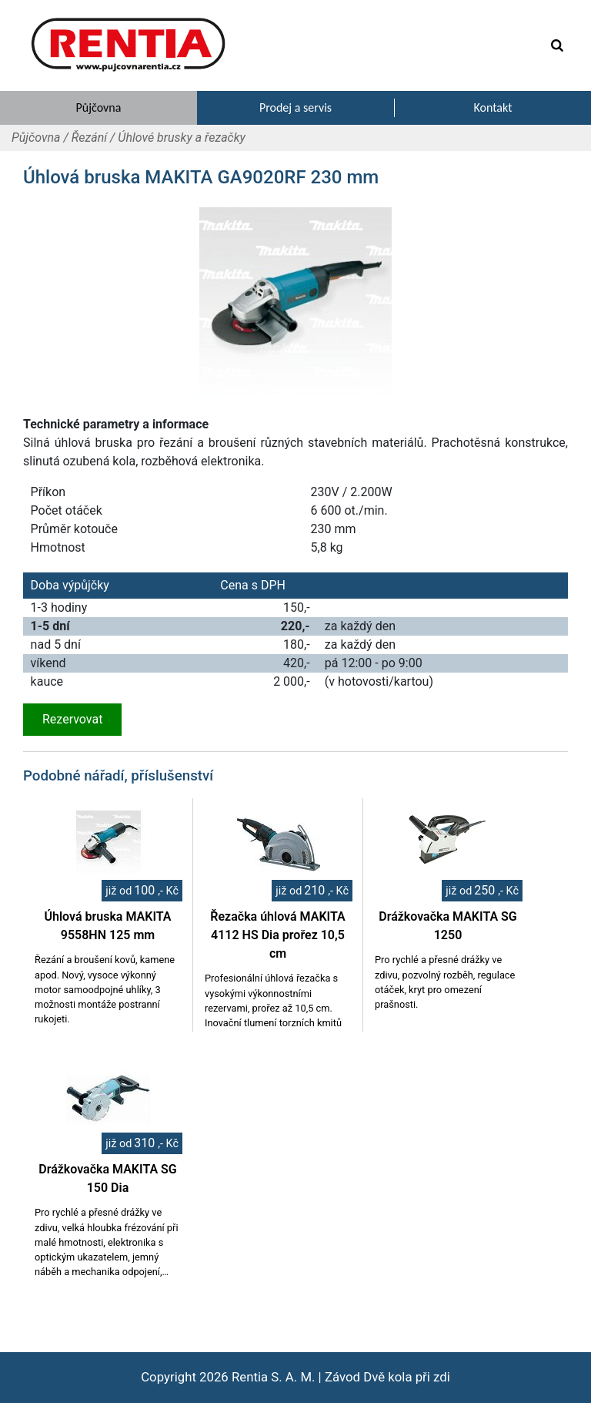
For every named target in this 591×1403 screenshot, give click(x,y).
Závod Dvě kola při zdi (387, 1377)
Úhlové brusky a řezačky (181, 137)
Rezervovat (72, 719)
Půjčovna (36, 137)
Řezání (89, 137)
